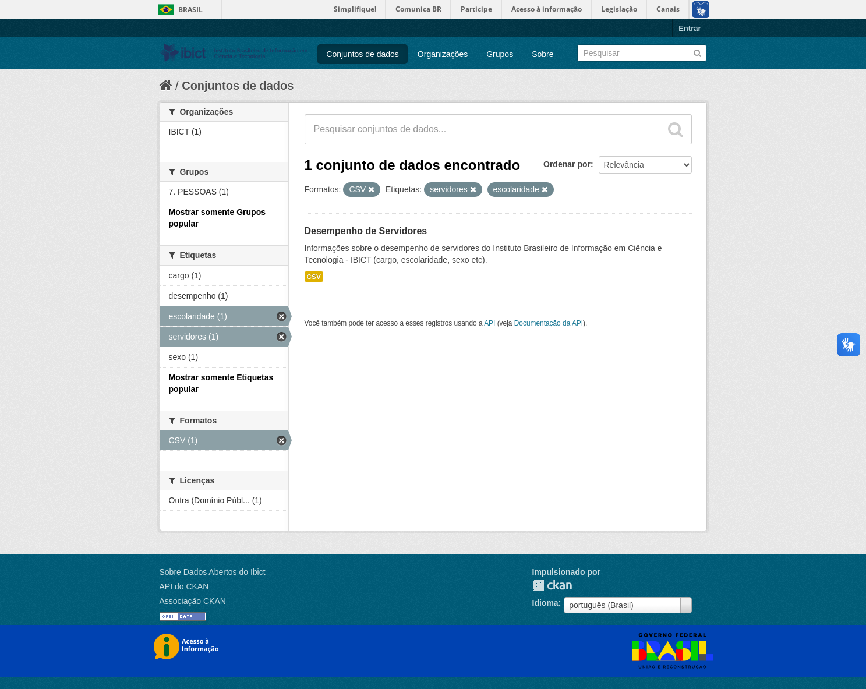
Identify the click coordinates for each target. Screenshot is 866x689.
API (489, 323)
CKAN (552, 585)
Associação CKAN (193, 601)
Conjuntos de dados (362, 54)
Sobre (542, 54)
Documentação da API (548, 323)
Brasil (190, 10)
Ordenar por (567, 164)
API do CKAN (184, 586)
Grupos (499, 54)
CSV (314, 277)
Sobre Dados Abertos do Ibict (213, 572)
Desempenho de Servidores (366, 231)
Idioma (545, 602)
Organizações (443, 54)
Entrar (689, 28)
